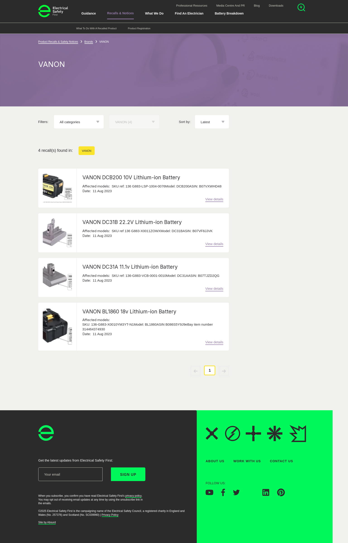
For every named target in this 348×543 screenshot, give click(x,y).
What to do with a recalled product (96, 28)
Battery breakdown (229, 13)
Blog (257, 5)
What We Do (154, 13)
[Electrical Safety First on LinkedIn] (265, 494)
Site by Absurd (47, 522)
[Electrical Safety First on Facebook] (223, 494)
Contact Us (281, 461)
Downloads (276, 5)
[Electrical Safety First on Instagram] (251, 494)
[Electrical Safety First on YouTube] (209, 493)
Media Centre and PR (230, 5)
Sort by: (185, 122)
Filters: (43, 122)
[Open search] (301, 8)
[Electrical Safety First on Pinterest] (281, 495)
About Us (215, 461)
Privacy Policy (109, 514)
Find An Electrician (189, 13)
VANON (86, 150)
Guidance (89, 13)
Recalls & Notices (120, 13)
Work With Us (247, 461)
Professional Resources (191, 5)
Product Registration (139, 28)
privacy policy (133, 495)
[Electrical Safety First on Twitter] (236, 494)
